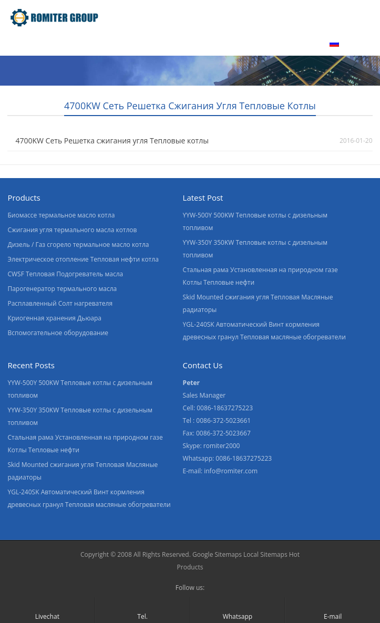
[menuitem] (349, 45)
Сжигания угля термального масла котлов (72, 229)
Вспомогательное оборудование (57, 332)
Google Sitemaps (217, 554)
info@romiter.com (231, 470)
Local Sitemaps (265, 554)
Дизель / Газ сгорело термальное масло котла (78, 244)
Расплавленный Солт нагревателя (59, 303)
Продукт (69, 43)
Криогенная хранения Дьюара (54, 318)
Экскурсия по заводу (183, 43)
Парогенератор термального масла (62, 288)
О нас (114, 43)
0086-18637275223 (243, 458)
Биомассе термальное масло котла (61, 215)
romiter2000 (221, 445)
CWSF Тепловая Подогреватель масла (65, 273)
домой (21, 43)
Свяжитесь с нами (276, 43)
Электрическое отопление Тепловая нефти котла (82, 259)
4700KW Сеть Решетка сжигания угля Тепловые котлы (111, 141)
